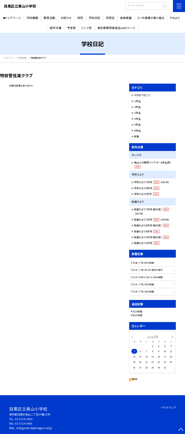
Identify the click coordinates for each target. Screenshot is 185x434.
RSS (134, 379)
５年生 (137, 124)
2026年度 (137, 311)
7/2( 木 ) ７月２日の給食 (142, 284)
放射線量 (126, 18)
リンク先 (86, 28)
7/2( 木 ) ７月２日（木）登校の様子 (147, 269)
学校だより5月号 (146, 194)
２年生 (137, 107)
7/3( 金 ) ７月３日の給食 (142, 262)
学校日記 (94, 18)
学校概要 (32, 18)
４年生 (137, 118)
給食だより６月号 (146, 231)
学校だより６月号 (146, 188)
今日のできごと (142, 95)
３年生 (137, 112)
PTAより (175, 18)
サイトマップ (169, 407)
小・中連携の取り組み (150, 18)
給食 (136, 136)
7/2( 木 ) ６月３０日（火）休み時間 (146, 277)
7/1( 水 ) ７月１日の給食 (142, 291)
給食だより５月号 (146, 243)
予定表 (71, 28)
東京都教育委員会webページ (116, 28)
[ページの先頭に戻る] (181, 430)
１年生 (137, 101)
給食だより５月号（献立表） (151, 237)
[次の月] (172, 336)
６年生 (137, 130)
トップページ (13, 18)
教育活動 (49, 18)
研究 (80, 18)
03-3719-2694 (23, 419)
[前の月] (132, 336)
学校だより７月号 (151, 182)
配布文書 (55, 28)
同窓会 (110, 18)
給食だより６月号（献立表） (151, 225)
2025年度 (137, 315)
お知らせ (66, 18)
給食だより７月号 (151, 219)
